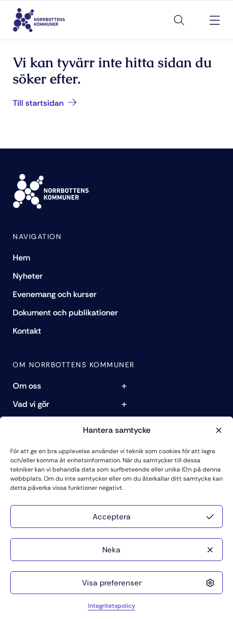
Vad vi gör (31, 404)
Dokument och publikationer (65, 312)
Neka (111, 550)
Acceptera (112, 517)
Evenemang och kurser (55, 294)
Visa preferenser (111, 583)
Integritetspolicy (111, 606)
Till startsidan (45, 103)
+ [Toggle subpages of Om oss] (124, 386)
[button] (218, 430)
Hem (21, 257)
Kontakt (27, 331)
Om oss (27, 385)
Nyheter (28, 276)
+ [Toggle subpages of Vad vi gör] (124, 404)
